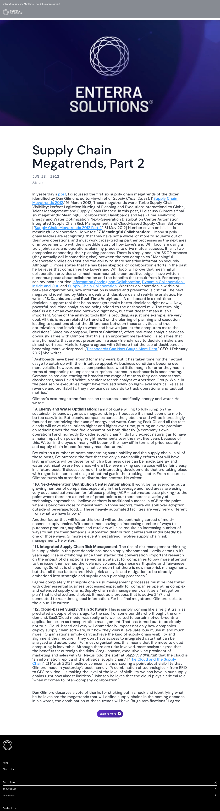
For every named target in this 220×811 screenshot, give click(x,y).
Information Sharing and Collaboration (106, 281)
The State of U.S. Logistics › (110, 723)
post (62, 194)
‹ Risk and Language (110, 716)
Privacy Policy (204, 803)
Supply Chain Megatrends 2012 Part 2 (68, 227)
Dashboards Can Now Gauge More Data (122, 348)
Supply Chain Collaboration (92, 285)
